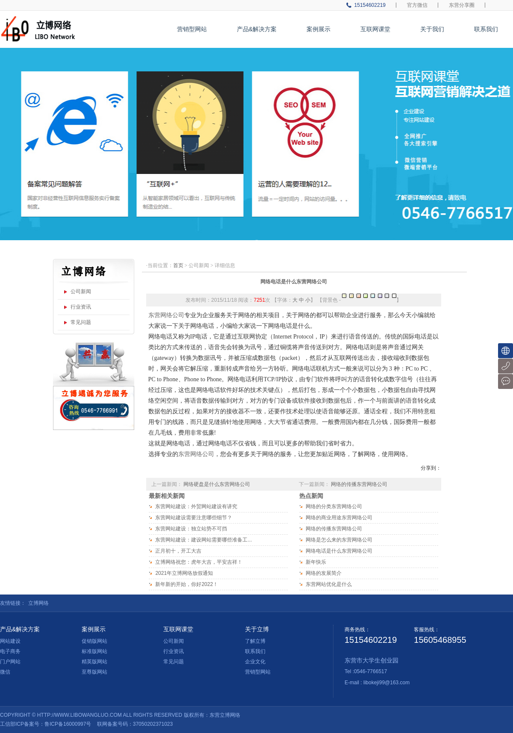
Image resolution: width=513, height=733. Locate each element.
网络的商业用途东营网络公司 (339, 518)
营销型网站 (192, 29)
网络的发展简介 (324, 573)
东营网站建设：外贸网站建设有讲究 (196, 506)
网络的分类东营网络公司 (334, 506)
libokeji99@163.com (386, 683)
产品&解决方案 (257, 29)
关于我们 (432, 29)
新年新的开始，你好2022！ (186, 584)
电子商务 (10, 651)
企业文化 (255, 662)
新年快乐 (316, 562)
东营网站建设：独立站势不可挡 (191, 529)
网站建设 (10, 641)
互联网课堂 (375, 29)
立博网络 (38, 603)
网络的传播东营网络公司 (359, 484)
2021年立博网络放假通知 (184, 573)
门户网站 (10, 662)
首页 (178, 265)
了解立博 (255, 641)
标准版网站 (94, 651)
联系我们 (486, 29)
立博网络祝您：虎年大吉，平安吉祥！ (198, 562)
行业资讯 (81, 307)
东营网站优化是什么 (329, 584)
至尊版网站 (94, 672)
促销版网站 (94, 641)
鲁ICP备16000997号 (67, 724)
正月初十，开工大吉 (178, 551)
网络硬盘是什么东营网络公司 (216, 484)
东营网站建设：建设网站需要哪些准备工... (203, 540)
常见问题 (81, 322)
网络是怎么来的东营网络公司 (339, 540)
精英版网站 (94, 662)
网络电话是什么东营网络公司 (293, 282)
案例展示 (318, 29)
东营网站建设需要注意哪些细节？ (193, 518)
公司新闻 (81, 291)
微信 (5, 672)
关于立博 (257, 629)
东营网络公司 (166, 315)
